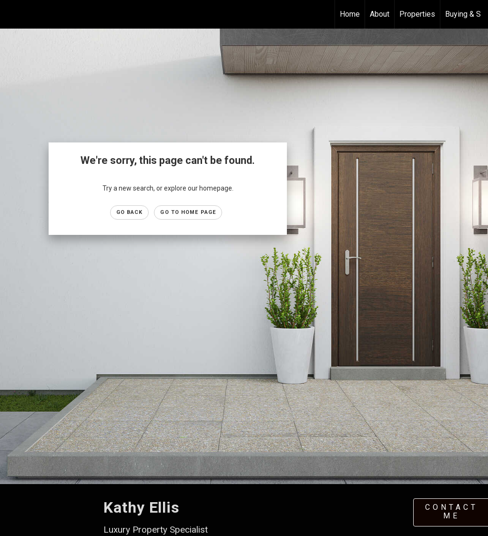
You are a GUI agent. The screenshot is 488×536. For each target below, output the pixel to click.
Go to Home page (188, 212)
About (379, 14)
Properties (417, 14)
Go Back (129, 212)
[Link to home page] (12, 14)
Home (350, 14)
